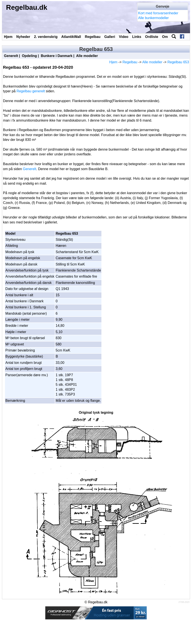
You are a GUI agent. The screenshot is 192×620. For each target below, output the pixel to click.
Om (165, 37)
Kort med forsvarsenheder (158, 13)
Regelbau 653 (178, 62)
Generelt (11, 56)
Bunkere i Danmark (56, 56)
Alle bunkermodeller (153, 18)
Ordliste (151, 37)
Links (136, 37)
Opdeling (29, 56)
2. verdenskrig (46, 37)
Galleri (109, 37)
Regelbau (92, 37)
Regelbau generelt (30, 91)
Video (123, 37)
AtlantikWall (71, 37)
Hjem (8, 37)
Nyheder (23, 37)
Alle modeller (87, 56)
